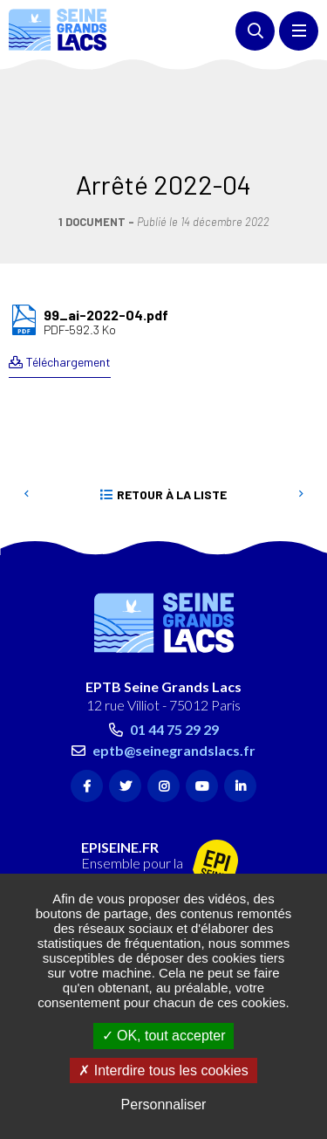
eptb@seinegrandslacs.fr (173, 671)
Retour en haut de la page (288, 468)
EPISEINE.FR (120, 769)
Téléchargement (68, 283)
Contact (112, 858)
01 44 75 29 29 (174, 650)
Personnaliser (164, 1104)
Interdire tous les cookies (163, 1070)
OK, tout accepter (164, 1035)
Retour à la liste (172, 415)
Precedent (26, 416)
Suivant (300, 416)
